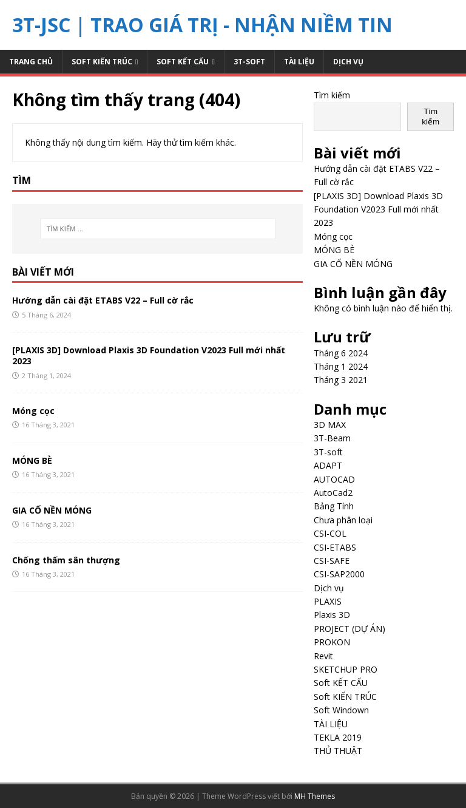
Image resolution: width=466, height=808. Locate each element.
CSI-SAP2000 (339, 574)
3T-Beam (332, 438)
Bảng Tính (334, 506)
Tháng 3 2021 (341, 379)
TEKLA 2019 (338, 737)
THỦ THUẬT (338, 750)
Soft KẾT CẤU (183, 61)
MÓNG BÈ (32, 460)
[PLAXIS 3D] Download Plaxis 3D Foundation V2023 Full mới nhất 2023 (148, 355)
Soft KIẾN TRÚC (102, 61)
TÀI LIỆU (299, 61)
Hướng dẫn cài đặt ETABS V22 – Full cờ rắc (103, 300)
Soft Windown (341, 710)
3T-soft (249, 61)
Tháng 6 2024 (341, 353)
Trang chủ (31, 61)
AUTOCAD (334, 479)
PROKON (332, 642)
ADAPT (328, 465)
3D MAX (330, 424)
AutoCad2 (333, 492)
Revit (323, 656)
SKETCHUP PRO (345, 669)
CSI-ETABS (335, 547)
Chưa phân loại (343, 520)
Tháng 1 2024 (341, 366)
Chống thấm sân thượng (66, 560)
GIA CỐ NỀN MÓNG (52, 510)
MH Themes (314, 796)
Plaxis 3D (332, 614)
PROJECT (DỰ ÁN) (349, 628)
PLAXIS (328, 601)
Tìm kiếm (332, 95)
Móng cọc (33, 410)
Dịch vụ (348, 61)
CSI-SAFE (332, 560)
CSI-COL (330, 533)
